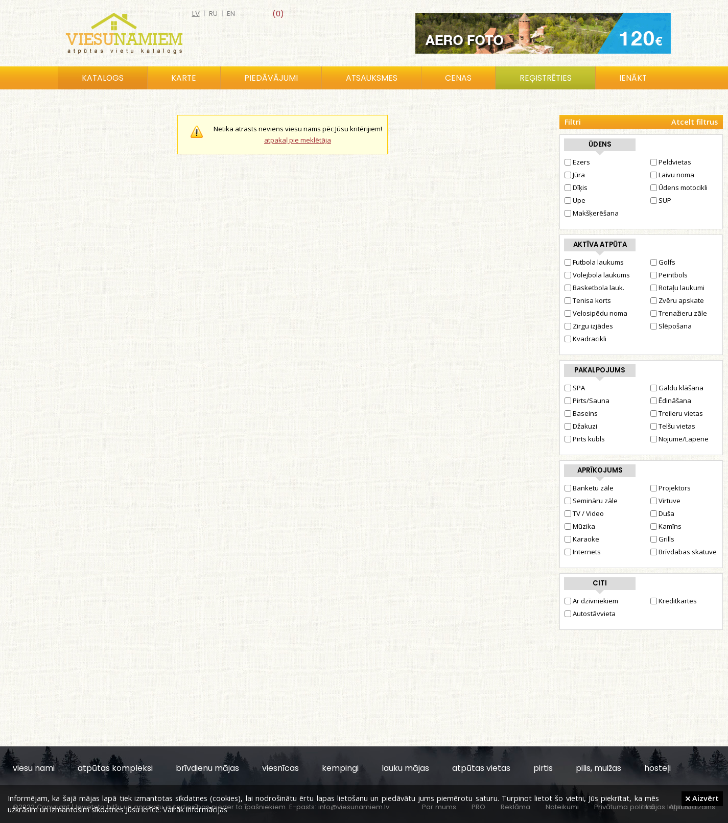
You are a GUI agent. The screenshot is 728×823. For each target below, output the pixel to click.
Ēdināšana (670, 400)
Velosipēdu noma (596, 313)
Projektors (670, 487)
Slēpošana (671, 326)
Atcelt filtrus (694, 122)
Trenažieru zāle (678, 313)
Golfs (662, 262)
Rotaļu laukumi (677, 287)
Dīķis (576, 187)
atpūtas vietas (481, 768)
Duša (662, 513)
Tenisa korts (588, 300)
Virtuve (665, 500)
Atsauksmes (371, 78)
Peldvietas (670, 162)
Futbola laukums (594, 262)
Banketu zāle (589, 487)
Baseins (581, 413)
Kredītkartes (673, 600)
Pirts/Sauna (587, 400)
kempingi (340, 768)
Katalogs (103, 78)
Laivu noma (672, 174)
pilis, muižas (598, 768)
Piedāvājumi (271, 78)
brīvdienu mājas (207, 768)
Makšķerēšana (592, 213)
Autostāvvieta (590, 613)
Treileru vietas (676, 413)
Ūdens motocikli (679, 187)
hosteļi (657, 768)
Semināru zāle (591, 500)
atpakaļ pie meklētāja (297, 140)
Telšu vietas (672, 426)
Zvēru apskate (677, 300)
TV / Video (584, 513)
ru (213, 13)
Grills (662, 539)
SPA (575, 387)
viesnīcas (280, 768)
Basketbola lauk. (594, 287)
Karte (183, 78)
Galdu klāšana (676, 387)
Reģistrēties (546, 78)
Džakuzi (581, 426)
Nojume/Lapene (679, 438)
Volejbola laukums (597, 274)
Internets (583, 551)
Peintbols (669, 274)
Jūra (575, 174)
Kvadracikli (585, 338)
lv (196, 13)
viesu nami (34, 768)
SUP (660, 200)
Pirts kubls (585, 438)
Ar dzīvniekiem (591, 600)
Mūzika (580, 526)
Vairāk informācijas (195, 809)
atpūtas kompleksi (115, 768)
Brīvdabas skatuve (683, 551)
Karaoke (582, 539)
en (231, 13)
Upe (575, 200)
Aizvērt (702, 798)
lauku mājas (405, 768)
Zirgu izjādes (589, 326)
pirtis (543, 768)
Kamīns (666, 526)
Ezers (577, 162)
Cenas (458, 78)
